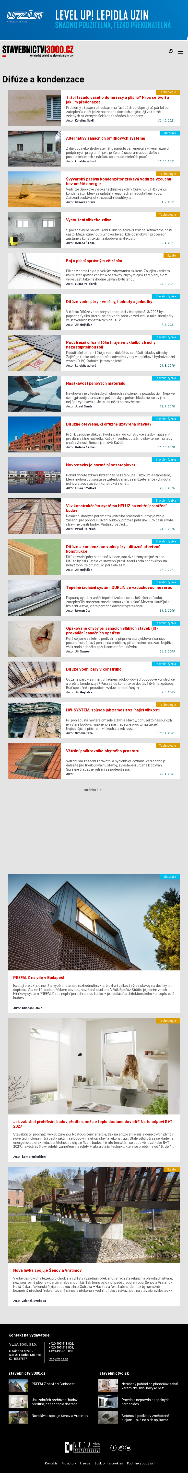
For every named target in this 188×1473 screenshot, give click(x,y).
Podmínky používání (141, 1463)
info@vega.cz (58, 1359)
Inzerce (85, 1463)
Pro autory (69, 1463)
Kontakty (51, 1463)
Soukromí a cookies (108, 1463)
